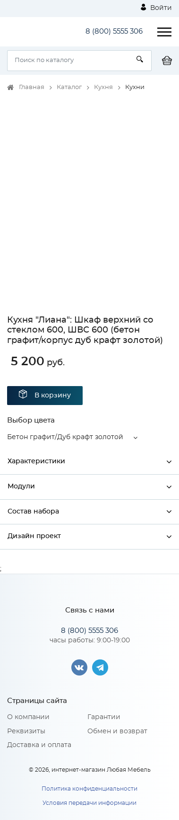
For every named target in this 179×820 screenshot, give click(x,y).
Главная (31, 87)
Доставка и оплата (39, 745)
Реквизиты (26, 731)
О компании (28, 717)
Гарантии (103, 717)
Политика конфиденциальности (89, 789)
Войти (156, 7)
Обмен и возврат (117, 731)
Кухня (103, 87)
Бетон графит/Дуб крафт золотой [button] (65, 437)
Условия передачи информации (89, 803)
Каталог (69, 87)
